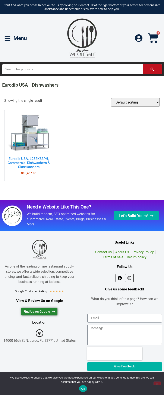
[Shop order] (135, 102)
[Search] (152, 69)
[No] (157, 383)
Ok (83, 388)
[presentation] (114, 353)
